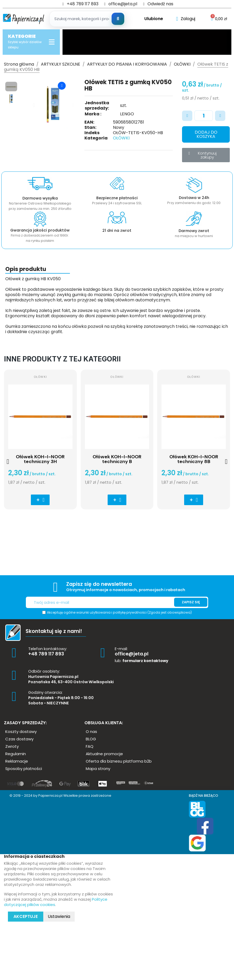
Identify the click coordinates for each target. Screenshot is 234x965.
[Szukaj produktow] (88, 18)
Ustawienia (59, 916)
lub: (141, 660)
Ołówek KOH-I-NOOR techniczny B (117, 459)
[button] (34, 105)
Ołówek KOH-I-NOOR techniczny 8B (193, 459)
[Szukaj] (118, 19)
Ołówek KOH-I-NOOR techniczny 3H (40, 459)
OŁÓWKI (121, 138)
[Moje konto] (185, 19)
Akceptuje (25, 916)
